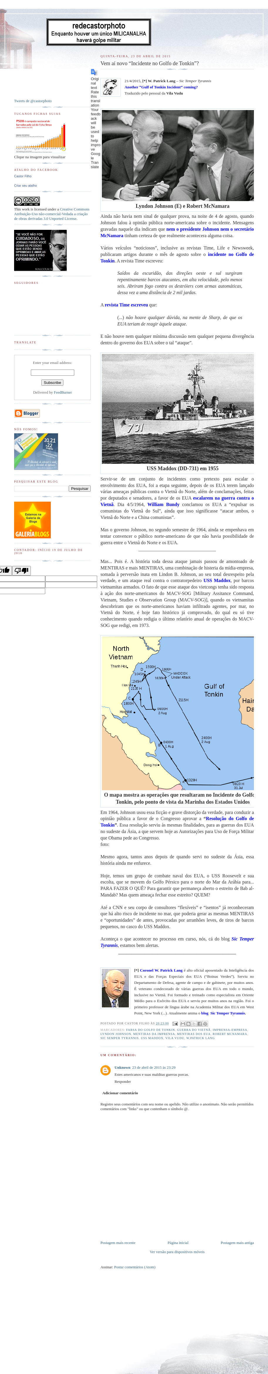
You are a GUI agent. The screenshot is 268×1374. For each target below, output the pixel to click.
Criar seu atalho (25, 185)
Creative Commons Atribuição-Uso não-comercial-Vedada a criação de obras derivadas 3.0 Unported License (52, 214)
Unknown (122, 1067)
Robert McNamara (230, 1034)
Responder (122, 1081)
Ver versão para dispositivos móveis (177, 1252)
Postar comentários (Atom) (135, 1267)
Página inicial (178, 1242)
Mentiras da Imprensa (154, 1034)
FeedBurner (63, 392)
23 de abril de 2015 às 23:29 (153, 1067)
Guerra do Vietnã (193, 1029)
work (26, 209)
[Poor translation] (21, 571)
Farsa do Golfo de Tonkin (150, 1029)
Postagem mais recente (117, 1242)
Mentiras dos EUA (193, 1034)
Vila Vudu (174, 1038)
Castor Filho (22, 176)
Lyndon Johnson (115, 1034)
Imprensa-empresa (230, 1029)
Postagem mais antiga (237, 1242)
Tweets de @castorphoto (33, 101)
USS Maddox (152, 1038)
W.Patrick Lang (200, 1038)
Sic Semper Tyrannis (119, 1038)
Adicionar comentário (120, 1093)
